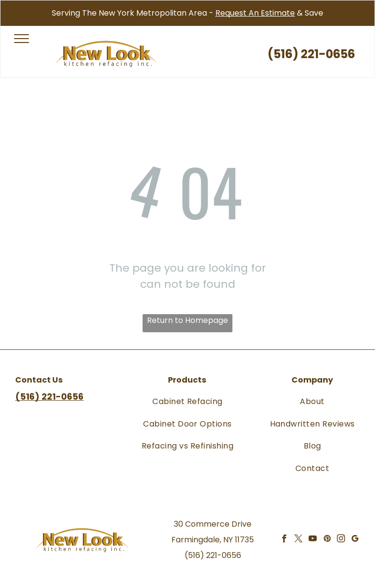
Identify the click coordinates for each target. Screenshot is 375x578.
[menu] (21, 38)
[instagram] (341, 540)
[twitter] (298, 540)
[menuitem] (187, 401)
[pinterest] (327, 540)
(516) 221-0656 (213, 555)
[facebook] (284, 540)
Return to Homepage (187, 320)
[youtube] (313, 540)
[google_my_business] (355, 540)
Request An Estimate (255, 13)
